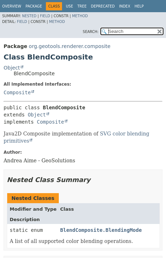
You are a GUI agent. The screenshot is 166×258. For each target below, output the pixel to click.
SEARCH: (91, 32)
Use (69, 6)
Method (80, 16)
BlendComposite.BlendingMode (101, 230)
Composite (17, 92)
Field (45, 16)
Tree (82, 6)
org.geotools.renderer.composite (69, 46)
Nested (29, 16)
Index (124, 6)
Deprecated (103, 6)
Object (12, 68)
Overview (11, 6)
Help (138, 6)
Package (33, 6)
